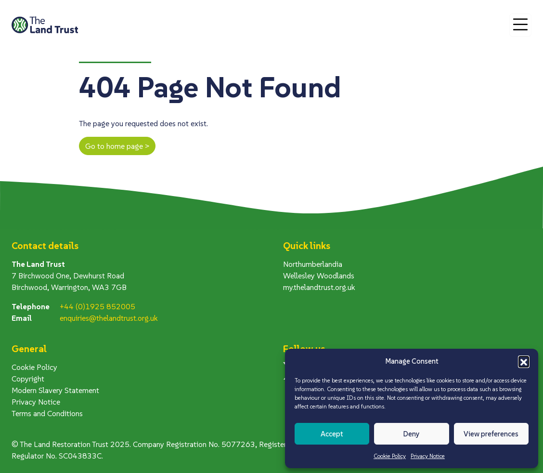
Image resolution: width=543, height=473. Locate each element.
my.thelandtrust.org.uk (319, 287)
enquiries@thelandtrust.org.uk (109, 318)
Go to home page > (117, 146)
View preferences (491, 433)
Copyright (28, 378)
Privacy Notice (428, 456)
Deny (411, 433)
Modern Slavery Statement (55, 390)
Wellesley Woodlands (318, 275)
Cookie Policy (390, 456)
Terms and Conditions (47, 413)
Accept (332, 433)
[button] (524, 361)
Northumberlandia (312, 264)
